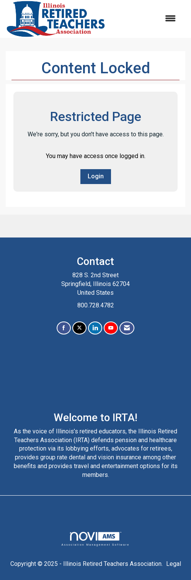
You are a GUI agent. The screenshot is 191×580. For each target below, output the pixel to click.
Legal (173, 563)
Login (96, 176)
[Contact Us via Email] (126, 328)
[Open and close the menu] (145, 19)
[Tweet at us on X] (79, 328)
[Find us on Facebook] (64, 328)
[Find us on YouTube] (111, 328)
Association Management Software (95, 539)
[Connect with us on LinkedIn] (95, 328)
